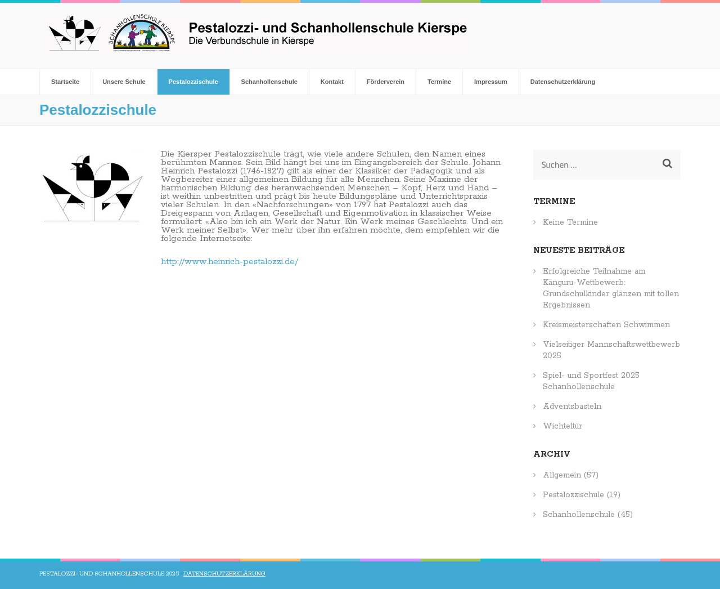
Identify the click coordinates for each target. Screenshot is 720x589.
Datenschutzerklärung (563, 81)
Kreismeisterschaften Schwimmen (606, 325)
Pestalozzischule (193, 81)
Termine (439, 81)
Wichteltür (562, 426)
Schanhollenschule (269, 81)
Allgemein (562, 475)
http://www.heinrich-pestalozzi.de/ (229, 261)
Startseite (65, 81)
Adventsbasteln (572, 406)
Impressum (490, 81)
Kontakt (332, 81)
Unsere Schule (123, 81)
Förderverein (385, 81)
